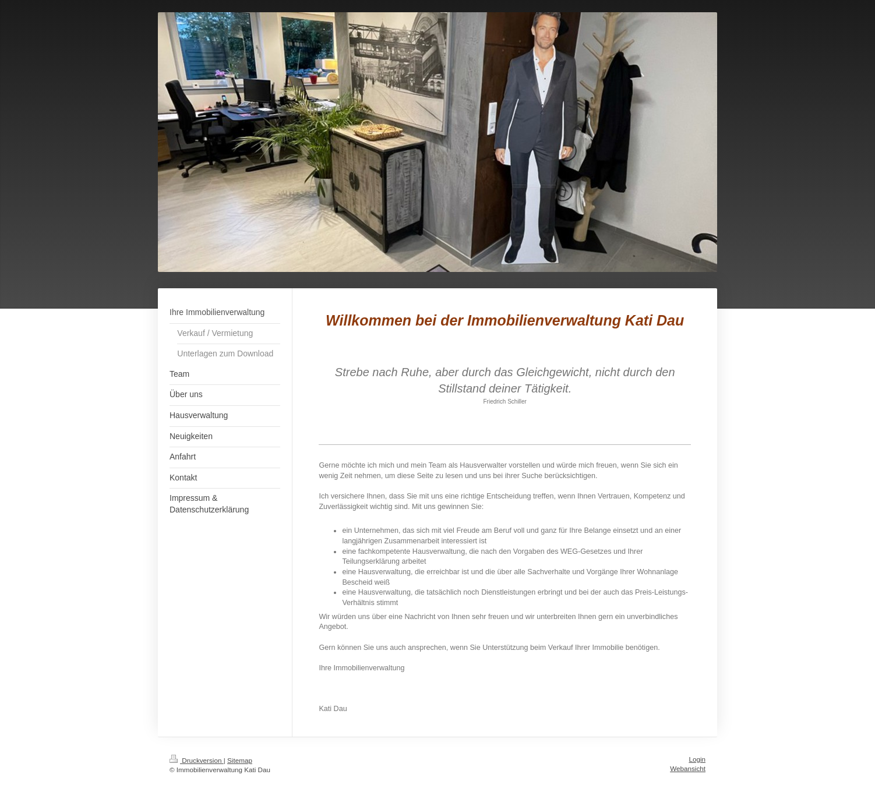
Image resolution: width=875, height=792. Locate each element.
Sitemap (239, 760)
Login (697, 759)
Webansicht (687, 768)
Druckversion (197, 760)
